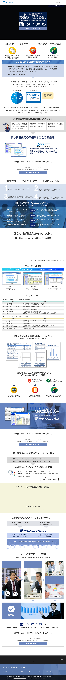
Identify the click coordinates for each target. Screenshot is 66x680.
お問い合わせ (58, 2)
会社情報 (21, 670)
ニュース (38, 670)
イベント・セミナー (49, 670)
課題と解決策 (54, 5)
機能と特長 (61, 5)
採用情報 (29, 670)
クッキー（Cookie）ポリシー (20, 678)
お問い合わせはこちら (33, 28)
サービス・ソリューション (8, 670)
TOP (49, 5)
